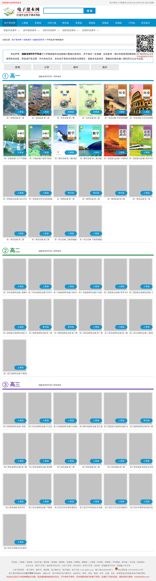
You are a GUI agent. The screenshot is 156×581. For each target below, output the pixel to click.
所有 (17, 67)
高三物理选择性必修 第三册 (141, 426)
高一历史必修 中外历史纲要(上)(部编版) (116, 118)
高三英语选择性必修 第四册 (40, 467)
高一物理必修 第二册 (91, 199)
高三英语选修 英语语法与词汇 (141, 467)
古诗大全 (131, 3)
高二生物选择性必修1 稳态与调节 (66, 292)
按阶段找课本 (69, 30)
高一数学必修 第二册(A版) (91, 158)
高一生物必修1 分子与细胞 (15, 158)
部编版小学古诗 (123, 565)
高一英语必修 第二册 (15, 239)
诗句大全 (140, 3)
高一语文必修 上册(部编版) (66, 239)
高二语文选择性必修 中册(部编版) (15, 373)
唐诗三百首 (40, 565)
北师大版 (51, 23)
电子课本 (113, 3)
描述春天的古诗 (53, 565)
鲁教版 (78, 23)
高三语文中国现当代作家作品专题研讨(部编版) (15, 548)
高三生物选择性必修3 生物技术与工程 (66, 426)
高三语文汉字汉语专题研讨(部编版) (116, 507)
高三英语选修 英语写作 (15, 507)
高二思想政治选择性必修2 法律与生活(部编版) (15, 333)
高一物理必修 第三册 (116, 199)
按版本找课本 (10, 30)
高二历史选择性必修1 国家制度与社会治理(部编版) (15, 292)
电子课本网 (9, 23)
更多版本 (145, 23)
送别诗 (97, 565)
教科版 (65, 23)
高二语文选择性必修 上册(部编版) (141, 333)
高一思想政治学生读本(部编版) (40, 199)
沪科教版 (116, 562)
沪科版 (131, 23)
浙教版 (105, 23)
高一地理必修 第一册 (15, 118)
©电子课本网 (18, 570)
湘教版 (84, 562)
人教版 (24, 23)
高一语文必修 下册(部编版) (91, 239)
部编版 (118, 23)
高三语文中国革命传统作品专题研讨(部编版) (141, 507)
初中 (75, 67)
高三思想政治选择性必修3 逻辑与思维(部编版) (116, 426)
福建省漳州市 (38, 40)
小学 (46, 67)
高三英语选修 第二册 (91, 467)
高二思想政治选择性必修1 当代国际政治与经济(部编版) (141, 292)
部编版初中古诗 (108, 565)
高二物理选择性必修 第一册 (40, 333)
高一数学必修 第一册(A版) (66, 158)
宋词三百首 (87, 565)
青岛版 (124, 562)
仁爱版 (92, 562)
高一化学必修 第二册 (91, 118)
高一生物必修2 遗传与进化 (40, 158)
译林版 (107, 562)
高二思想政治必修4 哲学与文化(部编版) (116, 292)
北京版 (132, 562)
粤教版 (77, 562)
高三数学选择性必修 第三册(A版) (91, 426)
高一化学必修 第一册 (66, 118)
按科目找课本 (49, 30)
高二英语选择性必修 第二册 (116, 333)
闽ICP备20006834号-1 (104, 570)
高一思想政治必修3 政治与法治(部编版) (15, 199)
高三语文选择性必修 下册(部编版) (40, 507)
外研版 (100, 562)
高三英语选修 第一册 (66, 467)
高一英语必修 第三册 (40, 239)
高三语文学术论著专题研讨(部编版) (66, 507)
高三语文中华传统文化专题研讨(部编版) (91, 507)
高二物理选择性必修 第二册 (65, 333)
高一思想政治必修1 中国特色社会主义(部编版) (116, 158)
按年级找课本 (29, 30)
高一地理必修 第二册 (40, 118)
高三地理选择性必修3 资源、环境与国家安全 (15, 426)
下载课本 (122, 3)
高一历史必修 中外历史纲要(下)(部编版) (141, 118)
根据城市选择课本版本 (11, 3)
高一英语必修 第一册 (141, 199)
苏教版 (38, 23)
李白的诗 (77, 565)
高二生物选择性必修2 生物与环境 (91, 292)
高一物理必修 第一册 (66, 199)
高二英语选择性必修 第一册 (91, 333)
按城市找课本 (88, 30)
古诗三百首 (66, 565)
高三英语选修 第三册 (116, 467)
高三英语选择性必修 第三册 (15, 467)
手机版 (14, 562)
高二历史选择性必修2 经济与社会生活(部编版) (40, 292)
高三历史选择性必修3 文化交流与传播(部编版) (40, 426)
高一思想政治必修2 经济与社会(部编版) (141, 158)
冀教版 (92, 23)
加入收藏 (150, 3)
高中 (104, 67)
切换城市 (27, 40)
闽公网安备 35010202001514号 (129, 570)
